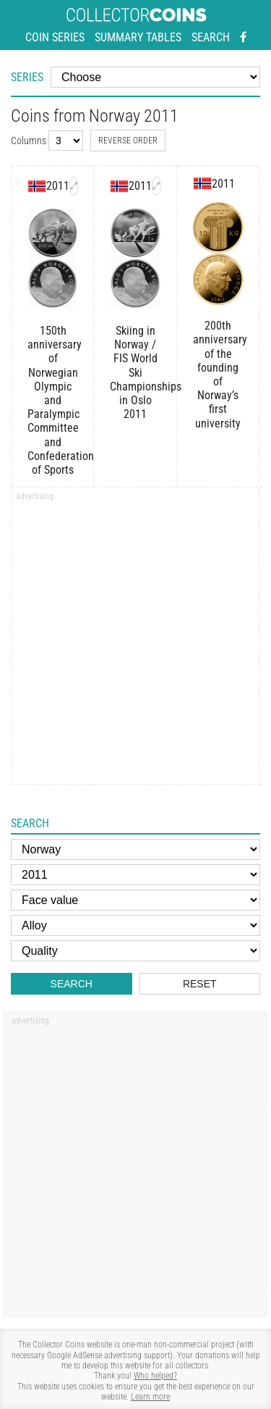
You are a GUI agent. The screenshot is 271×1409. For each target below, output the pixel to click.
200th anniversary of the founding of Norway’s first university (218, 374)
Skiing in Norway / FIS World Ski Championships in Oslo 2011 (135, 372)
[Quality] (135, 950)
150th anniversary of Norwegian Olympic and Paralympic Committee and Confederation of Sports (52, 400)
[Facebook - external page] (243, 37)
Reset (200, 984)
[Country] (135, 849)
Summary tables (138, 37)
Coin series (55, 37)
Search (211, 37)
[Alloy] (135, 925)
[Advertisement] (135, 641)
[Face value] (135, 900)
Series (27, 77)
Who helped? (155, 1376)
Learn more (150, 1397)
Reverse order (128, 140)
